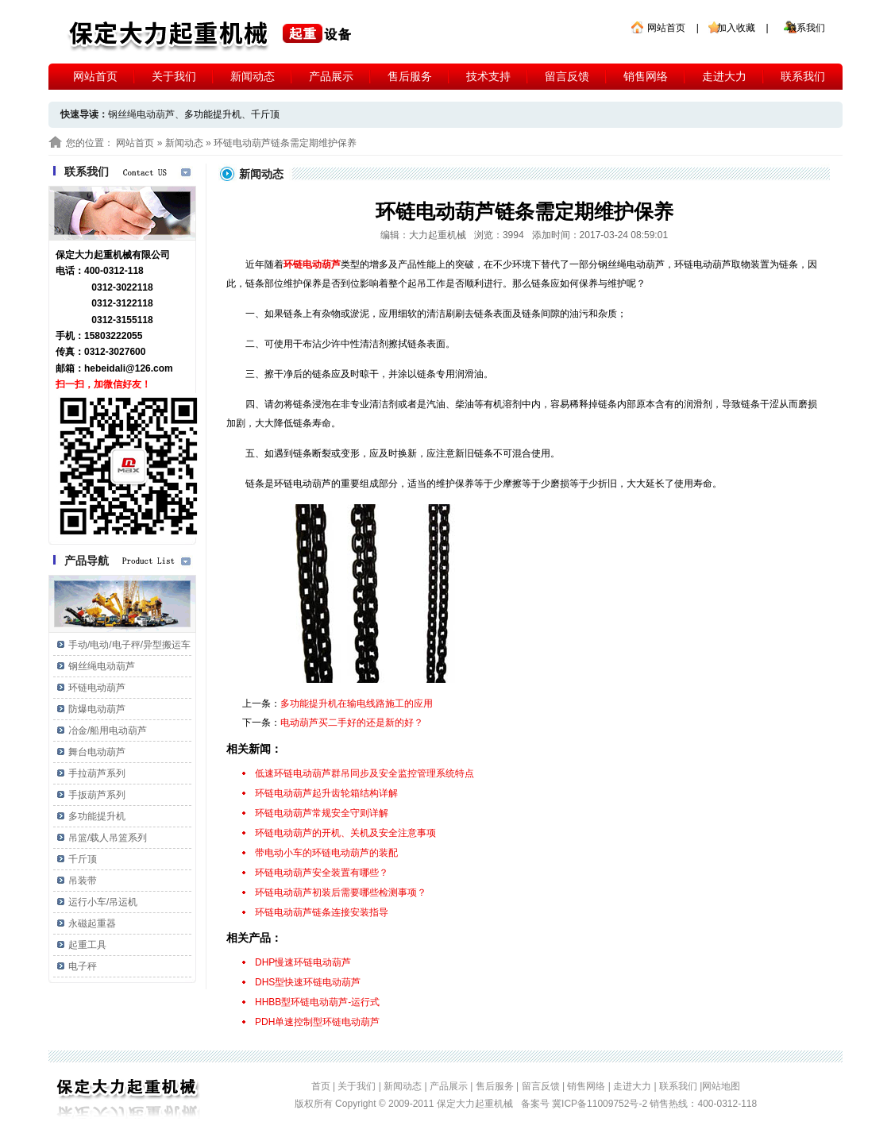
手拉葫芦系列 (96, 773)
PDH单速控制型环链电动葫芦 (317, 1021)
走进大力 (724, 76)
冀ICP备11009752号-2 (601, 1103)
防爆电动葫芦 (96, 709)
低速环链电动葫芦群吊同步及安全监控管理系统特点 (364, 773)
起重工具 (87, 944)
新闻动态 (252, 76)
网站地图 (721, 1086)
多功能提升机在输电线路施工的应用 (356, 703)
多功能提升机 (212, 114)
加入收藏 (736, 27)
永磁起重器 (92, 923)
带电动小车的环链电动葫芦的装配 (326, 852)
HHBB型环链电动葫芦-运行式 (317, 1002)
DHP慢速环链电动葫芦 (303, 962)
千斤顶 (265, 114)
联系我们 (806, 27)
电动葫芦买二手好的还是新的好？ (351, 722)
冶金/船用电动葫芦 (107, 730)
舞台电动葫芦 (96, 751)
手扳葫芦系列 (96, 794)
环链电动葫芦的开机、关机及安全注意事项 (345, 832)
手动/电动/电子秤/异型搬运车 (129, 644)
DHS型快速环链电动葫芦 (308, 982)
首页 (320, 1086)
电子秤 (82, 966)
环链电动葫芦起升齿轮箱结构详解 (326, 793)
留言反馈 (567, 76)
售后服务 (410, 76)
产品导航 (86, 560)
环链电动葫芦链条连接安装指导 (321, 912)
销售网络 (645, 76)
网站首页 (666, 27)
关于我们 (174, 76)
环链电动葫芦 (96, 687)
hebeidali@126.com (128, 368)
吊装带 (82, 880)
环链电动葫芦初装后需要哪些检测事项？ (340, 892)
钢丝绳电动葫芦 (101, 666)
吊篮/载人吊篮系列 (107, 837)
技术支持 (488, 76)
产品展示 (331, 76)
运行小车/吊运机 (102, 902)
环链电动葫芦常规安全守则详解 (321, 813)
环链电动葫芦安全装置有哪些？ (321, 872)
